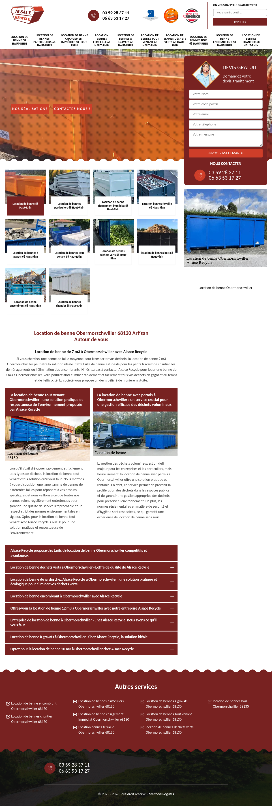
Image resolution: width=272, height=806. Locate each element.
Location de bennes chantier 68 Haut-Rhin (251, 40)
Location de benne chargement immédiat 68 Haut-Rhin (74, 40)
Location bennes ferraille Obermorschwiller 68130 (96, 730)
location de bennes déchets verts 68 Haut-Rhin (174, 40)
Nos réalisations (30, 109)
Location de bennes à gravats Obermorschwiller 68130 (167, 704)
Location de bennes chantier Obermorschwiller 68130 (31, 719)
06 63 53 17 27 (116, 18)
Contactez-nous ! (72, 109)
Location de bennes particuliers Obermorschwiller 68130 (101, 704)
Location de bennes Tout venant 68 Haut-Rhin (150, 40)
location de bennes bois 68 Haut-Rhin (198, 40)
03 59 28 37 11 (116, 12)
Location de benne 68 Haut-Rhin (19, 40)
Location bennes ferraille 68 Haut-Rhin (102, 40)
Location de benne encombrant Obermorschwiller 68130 (34, 706)
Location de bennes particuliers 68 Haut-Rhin (44, 40)
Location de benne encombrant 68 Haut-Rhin (224, 40)
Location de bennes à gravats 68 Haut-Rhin (125, 40)
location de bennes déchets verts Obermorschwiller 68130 (170, 730)
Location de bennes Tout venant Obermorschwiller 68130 (169, 717)
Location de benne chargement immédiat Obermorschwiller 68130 (103, 717)
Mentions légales (161, 794)
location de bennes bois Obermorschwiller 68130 (231, 704)
